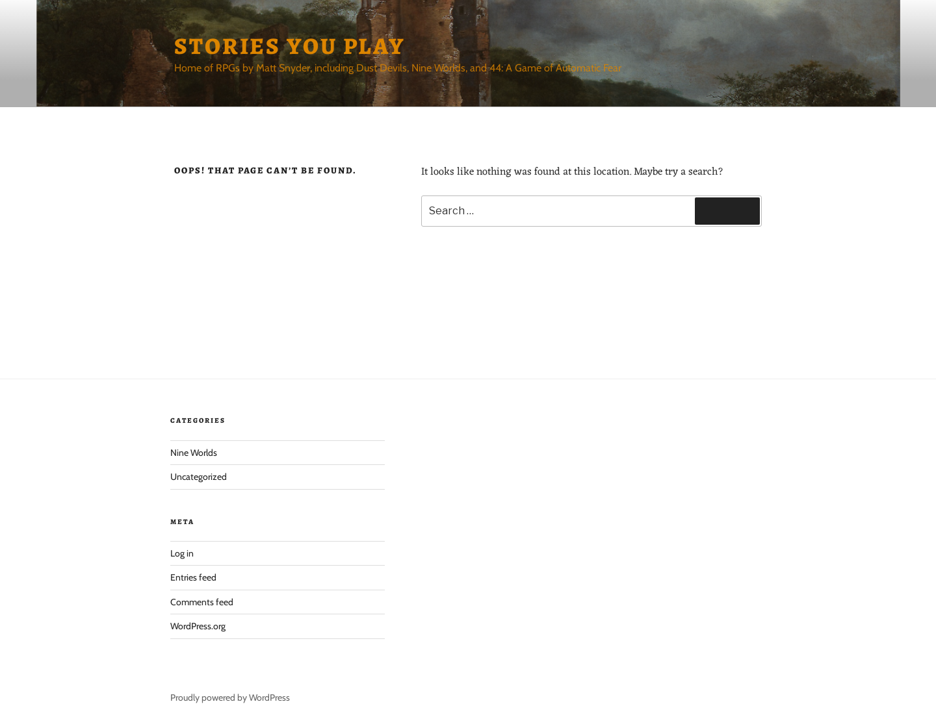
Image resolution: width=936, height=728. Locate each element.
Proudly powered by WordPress (230, 697)
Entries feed (193, 577)
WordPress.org (198, 626)
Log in (182, 553)
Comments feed (201, 602)
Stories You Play (290, 46)
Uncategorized (198, 477)
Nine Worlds (193, 452)
